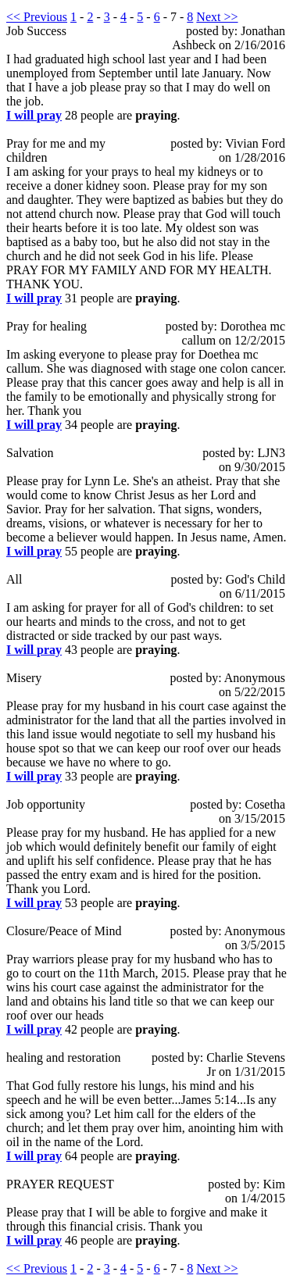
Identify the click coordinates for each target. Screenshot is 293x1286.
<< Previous (36, 16)
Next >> (217, 16)
